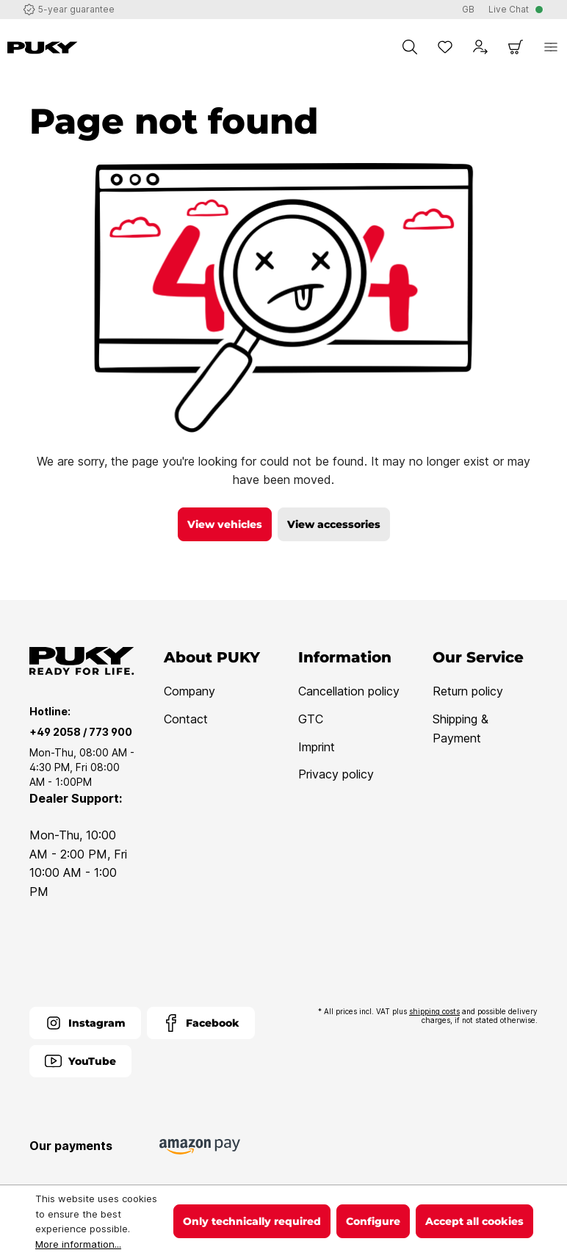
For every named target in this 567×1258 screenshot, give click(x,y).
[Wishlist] (445, 47)
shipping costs (434, 1011)
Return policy (468, 691)
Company (189, 691)
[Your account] (480, 47)
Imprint (316, 747)
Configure (373, 1221)
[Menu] (551, 47)
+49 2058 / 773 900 (80, 732)
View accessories (333, 524)
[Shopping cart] (515, 47)
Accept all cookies (474, 1221)
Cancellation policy (349, 691)
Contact (186, 719)
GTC (310, 719)
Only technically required (252, 1221)
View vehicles (224, 524)
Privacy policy (336, 774)
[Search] (410, 47)
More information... (78, 1244)
